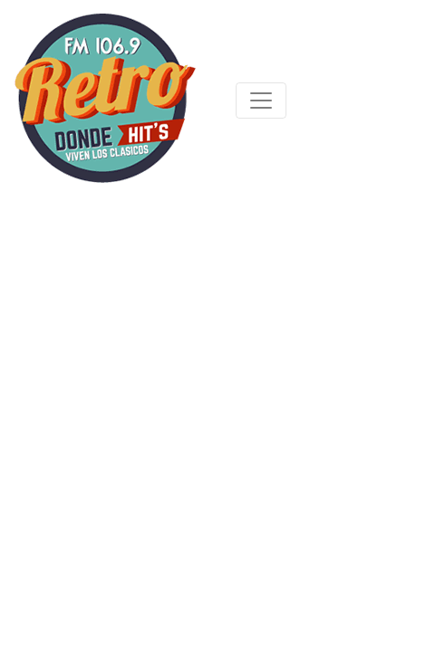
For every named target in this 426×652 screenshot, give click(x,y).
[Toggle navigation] (261, 100)
